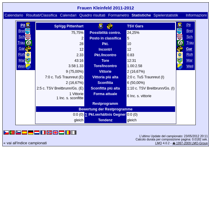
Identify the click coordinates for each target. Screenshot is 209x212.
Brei (21, 31)
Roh (21, 54)
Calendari (68, 15)
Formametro (118, 15)
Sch (22, 37)
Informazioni (196, 15)
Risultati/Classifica (41, 15)
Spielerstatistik (166, 15)
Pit (188, 25)
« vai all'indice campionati (25, 143)
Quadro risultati (92, 15)
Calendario (13, 15)
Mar (22, 60)
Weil (21, 66)
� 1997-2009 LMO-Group (190, 143)
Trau (21, 43)
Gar (22, 49)
